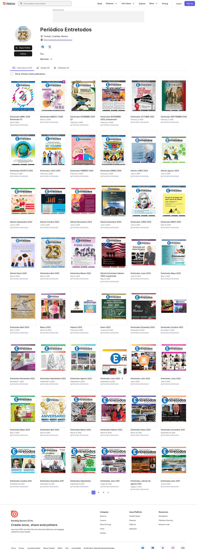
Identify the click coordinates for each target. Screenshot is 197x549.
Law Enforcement (33, 543)
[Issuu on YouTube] (183, 543)
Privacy (21, 543)
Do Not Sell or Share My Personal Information (99, 543)
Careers (103, 515)
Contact (103, 528)
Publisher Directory (166, 515)
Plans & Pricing (105, 519)
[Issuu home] (9, 3)
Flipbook (132, 519)
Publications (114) (22, 62)
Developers (163, 511)
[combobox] (47, 3)
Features (132, 515)
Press (102, 523)
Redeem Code (164, 519)
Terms (13, 543)
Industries (133, 523)
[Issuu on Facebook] (143, 543)
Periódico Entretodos (20, 120)
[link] (99, 3)
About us (103, 511)
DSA (66, 543)
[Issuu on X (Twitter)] (163, 543)
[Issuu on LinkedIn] (153, 543)
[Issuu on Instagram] (173, 543)
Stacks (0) (43, 62)
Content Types (134, 511)
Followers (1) (61, 62)
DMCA (60, 543)
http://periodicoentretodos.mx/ (58, 40)
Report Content (49, 543)
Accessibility (76, 543)
